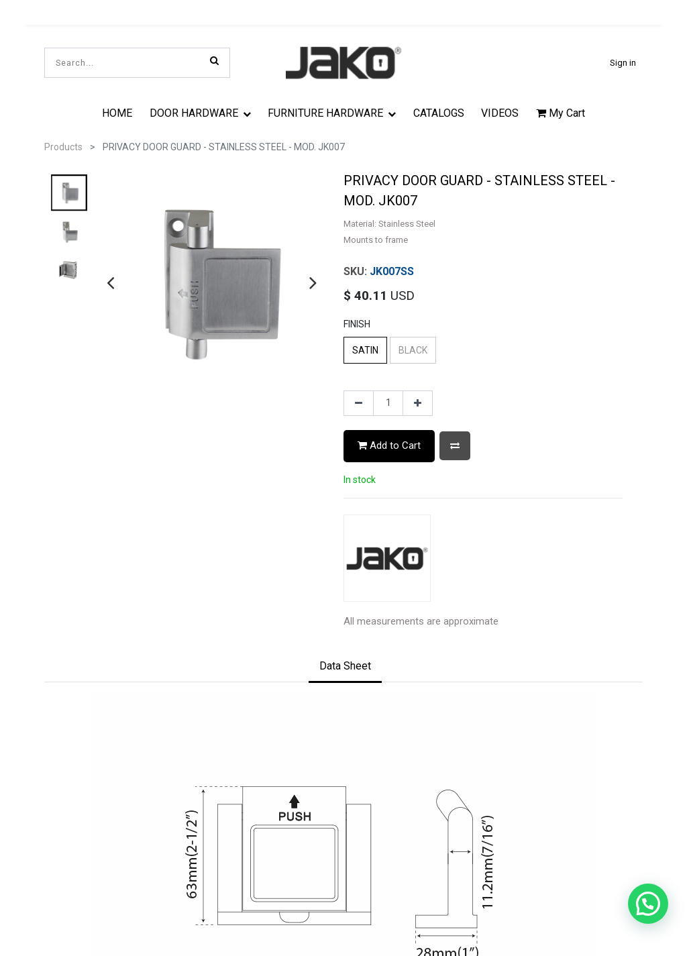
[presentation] (110, 282)
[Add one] (418, 403)
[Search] (214, 60)
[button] (454, 445)
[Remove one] (359, 403)
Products (63, 147)
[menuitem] (117, 112)
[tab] (345, 667)
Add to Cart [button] (389, 445)
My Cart (560, 113)
